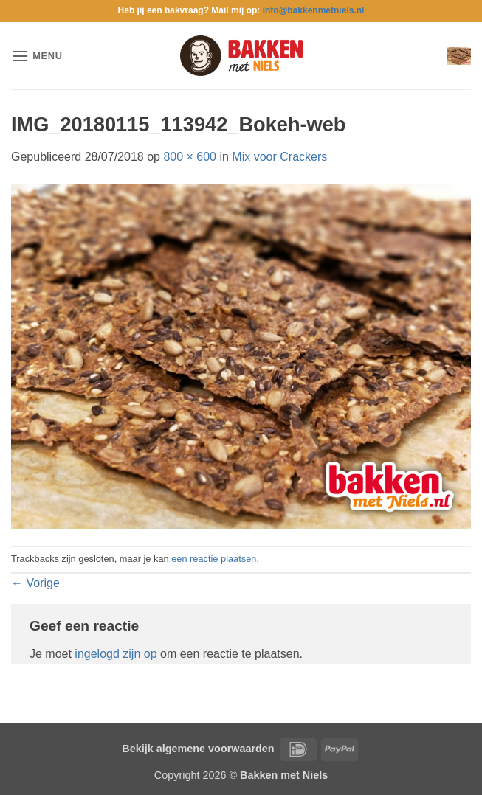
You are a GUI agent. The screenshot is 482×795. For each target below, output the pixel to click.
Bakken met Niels (284, 775)
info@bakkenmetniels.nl (314, 10)
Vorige (35, 583)
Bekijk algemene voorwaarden (198, 748)
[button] (37, 56)
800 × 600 (189, 156)
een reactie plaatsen (213, 558)
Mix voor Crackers (279, 156)
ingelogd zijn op (115, 654)
